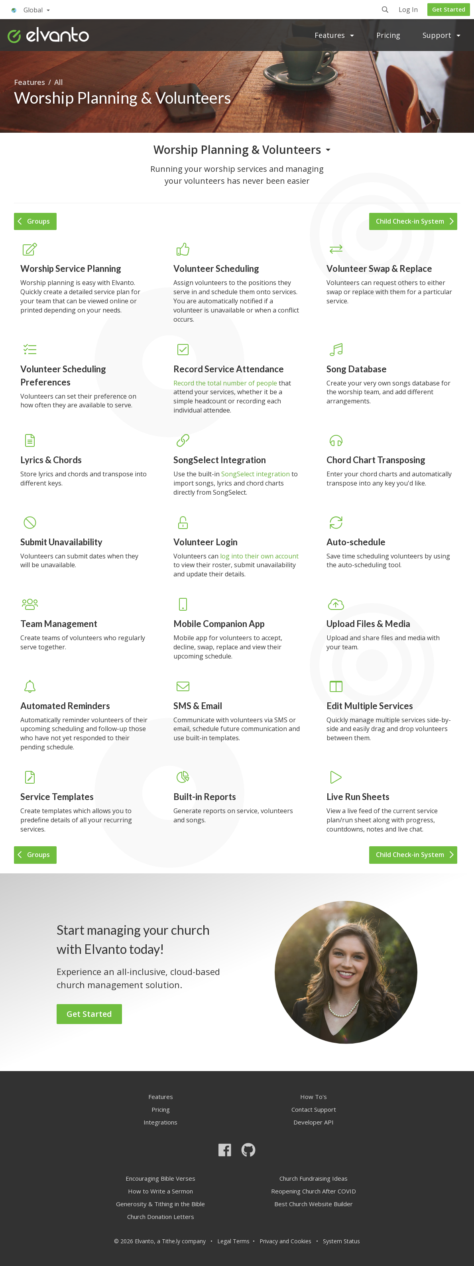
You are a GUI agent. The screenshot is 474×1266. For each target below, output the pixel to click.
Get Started (448, 9)
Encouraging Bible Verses (160, 1178)
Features (334, 35)
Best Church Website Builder (313, 1204)
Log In (408, 10)
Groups (34, 221)
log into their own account (259, 556)
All (58, 82)
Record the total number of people (225, 383)
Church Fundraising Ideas (313, 1178)
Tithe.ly (171, 1241)
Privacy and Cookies (285, 1241)
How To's (313, 1097)
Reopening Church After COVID (313, 1191)
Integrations (160, 1122)
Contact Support (313, 1109)
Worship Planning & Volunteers (237, 149)
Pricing (388, 35)
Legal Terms (233, 1241)
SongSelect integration (255, 474)
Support (441, 35)
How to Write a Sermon (160, 1191)
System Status (341, 1241)
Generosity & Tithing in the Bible (160, 1204)
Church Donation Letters (160, 1217)
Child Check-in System (415, 221)
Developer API (313, 1122)
